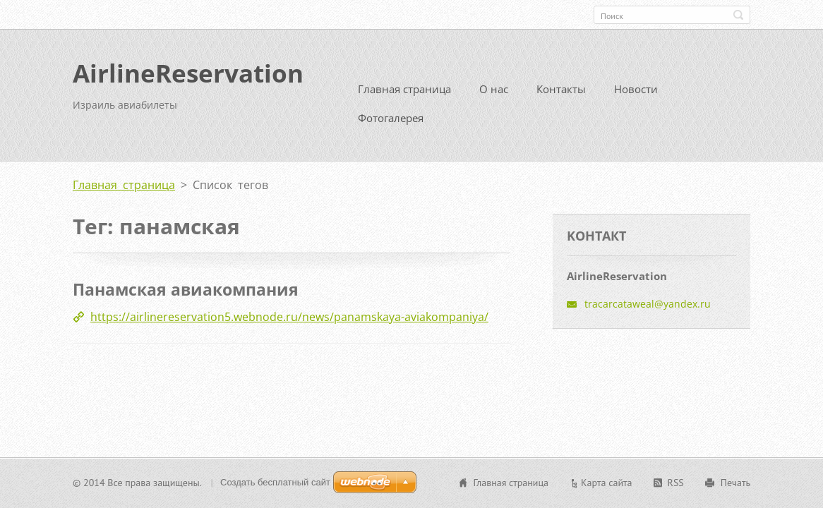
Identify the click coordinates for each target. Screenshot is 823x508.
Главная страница (404, 87)
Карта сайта (606, 482)
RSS (676, 482)
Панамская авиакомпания (186, 288)
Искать (738, 15)
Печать (735, 482)
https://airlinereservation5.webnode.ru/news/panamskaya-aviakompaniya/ (289, 315)
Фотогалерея (390, 116)
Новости (636, 87)
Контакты (561, 87)
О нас (493, 87)
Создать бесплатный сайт (275, 482)
